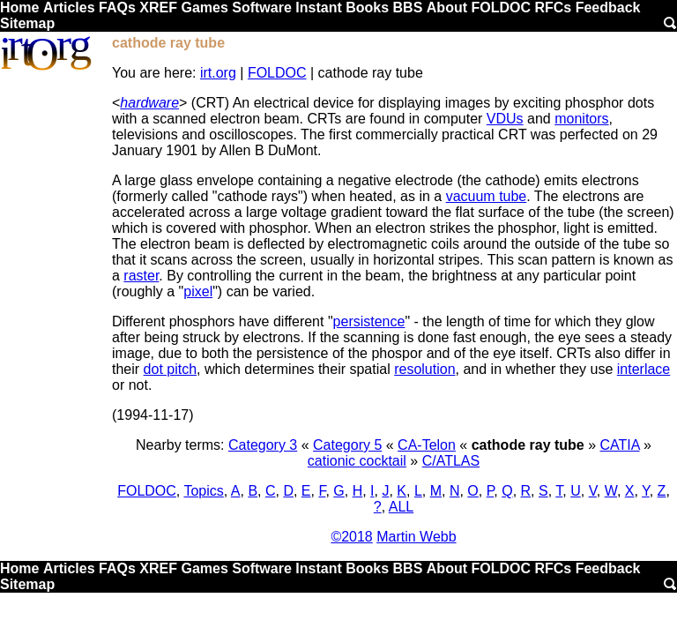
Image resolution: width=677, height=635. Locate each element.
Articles (69, 7)
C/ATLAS (451, 460)
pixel (197, 291)
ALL (401, 506)
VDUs (505, 118)
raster (141, 275)
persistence (369, 321)
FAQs (117, 7)
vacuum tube (486, 196)
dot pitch (170, 369)
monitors (581, 118)
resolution (424, 369)
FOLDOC (501, 7)
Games (204, 7)
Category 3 (262, 444)
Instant (318, 7)
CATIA (620, 444)
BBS (408, 7)
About (447, 7)
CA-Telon (427, 444)
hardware (149, 102)
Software (262, 7)
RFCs (552, 7)
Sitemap (27, 23)
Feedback (608, 7)
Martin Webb (416, 536)
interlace (643, 369)
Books (367, 7)
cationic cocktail (357, 460)
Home (19, 7)
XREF (158, 7)
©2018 (351, 536)
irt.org (218, 72)
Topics (203, 490)
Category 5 (347, 444)
